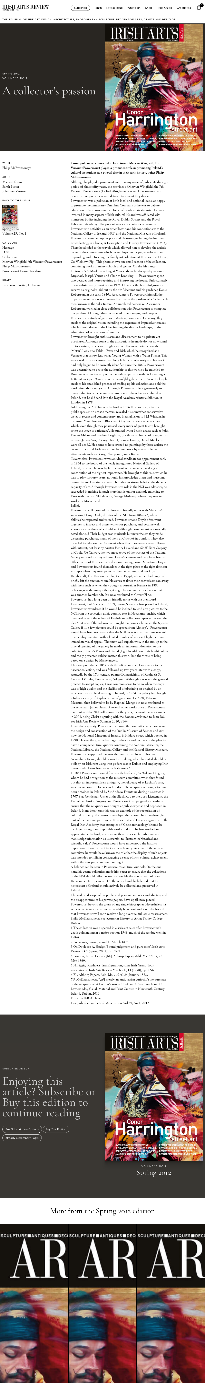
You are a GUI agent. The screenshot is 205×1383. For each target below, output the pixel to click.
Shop (148, 8)
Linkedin (34, 285)
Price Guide (164, 8)
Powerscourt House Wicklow (21, 271)
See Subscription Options (22, 1129)
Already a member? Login (22, 1138)
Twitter (21, 285)
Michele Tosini (12, 182)
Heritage (8, 247)
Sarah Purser (10, 186)
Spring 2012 (11, 73)
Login (98, 8)
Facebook (8, 285)
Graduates (184, 8)
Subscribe (80, 8)
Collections (9, 257)
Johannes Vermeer (14, 191)
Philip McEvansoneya (16, 168)
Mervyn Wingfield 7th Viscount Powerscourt (32, 262)
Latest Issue (114, 8)
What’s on (134, 8)
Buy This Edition (56, 1129)
